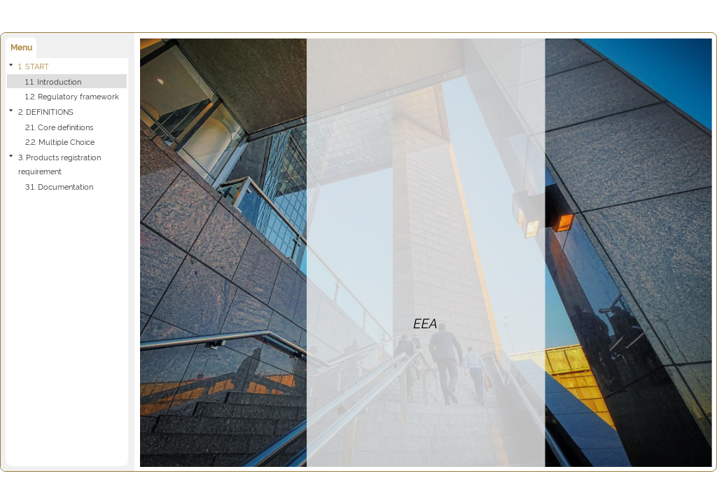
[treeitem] (67, 81)
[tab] (21, 48)
